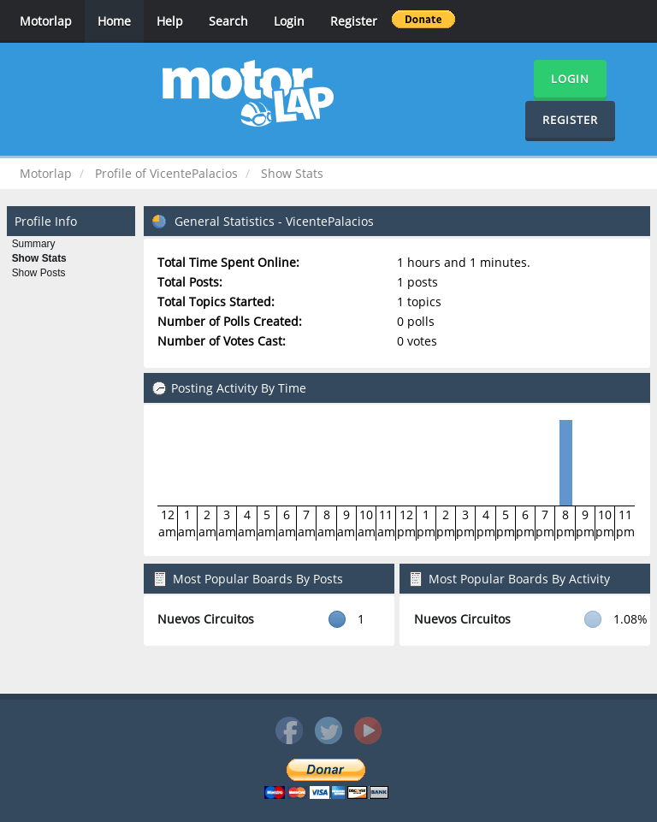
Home (114, 21)
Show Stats (39, 258)
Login (289, 21)
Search (228, 21)
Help (170, 21)
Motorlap (46, 21)
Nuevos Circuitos (205, 619)
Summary (34, 244)
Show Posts (39, 273)
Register (353, 21)
